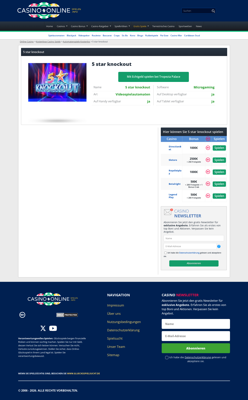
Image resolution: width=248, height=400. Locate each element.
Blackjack (71, 35)
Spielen (219, 148)
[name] (194, 238)
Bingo (140, 35)
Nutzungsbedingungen (124, 322)
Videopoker (84, 35)
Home (49, 26)
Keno (132, 35)
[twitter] (43, 329)
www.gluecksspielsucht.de (83, 373)
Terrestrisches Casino (163, 26)
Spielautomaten (56, 35)
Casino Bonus (78, 26)
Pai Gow (164, 35)
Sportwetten (185, 26)
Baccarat (107, 35)
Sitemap (113, 355)
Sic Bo (125, 35)
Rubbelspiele (151, 35)
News (199, 26)
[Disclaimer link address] (42, 315)
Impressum (115, 305)
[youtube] (53, 329)
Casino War (176, 35)
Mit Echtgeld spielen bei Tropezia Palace (153, 77)
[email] (190, 246)
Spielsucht (114, 338)
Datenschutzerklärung (189, 252)
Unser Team (116, 347)
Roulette (96, 35)
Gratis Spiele (139, 26)
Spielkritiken (121, 26)
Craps (117, 35)
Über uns (114, 313)
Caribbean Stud (192, 35)
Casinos (61, 26)
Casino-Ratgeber (100, 26)
